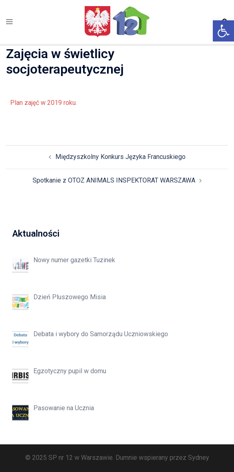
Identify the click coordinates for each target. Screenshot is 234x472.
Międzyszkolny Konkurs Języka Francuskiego (120, 157)
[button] (223, 30)
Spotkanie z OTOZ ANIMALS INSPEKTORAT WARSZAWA (114, 180)
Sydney (198, 457)
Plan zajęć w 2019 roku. (43, 103)
